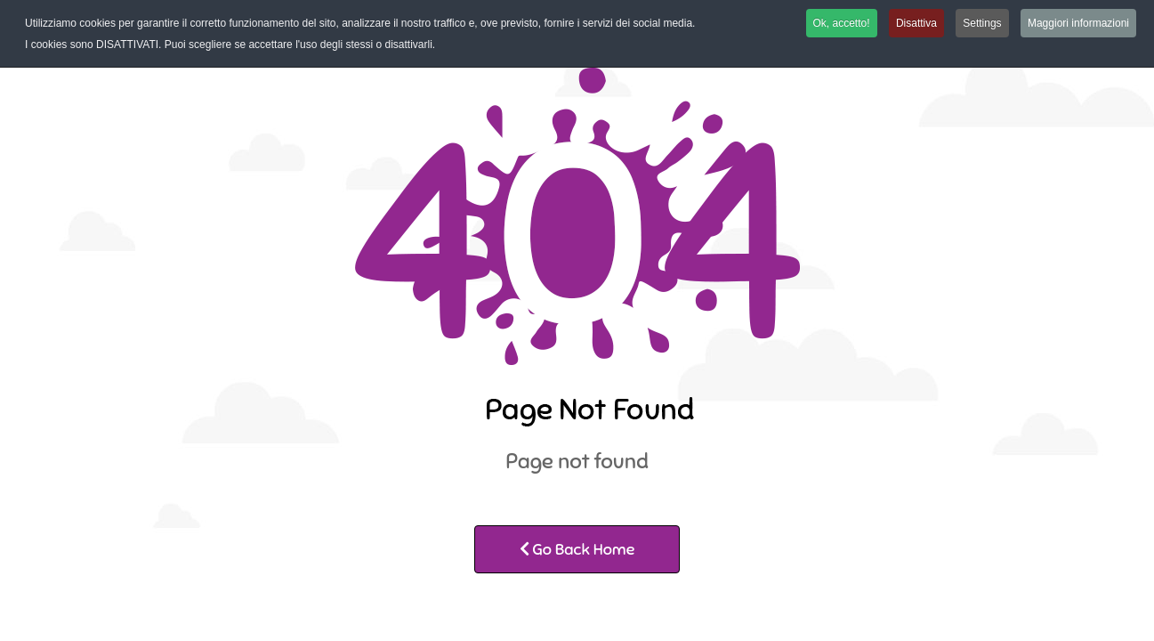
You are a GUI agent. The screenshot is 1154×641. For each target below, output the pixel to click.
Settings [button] (982, 23)
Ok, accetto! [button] (841, 23)
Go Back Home (577, 549)
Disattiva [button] (916, 23)
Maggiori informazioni (1078, 23)
